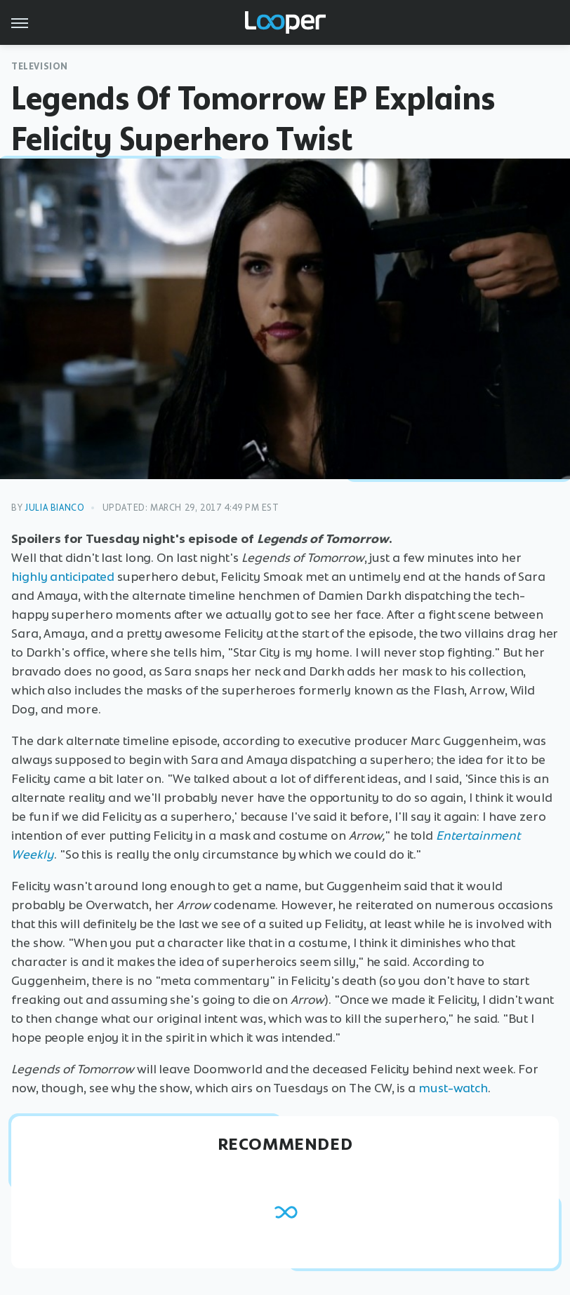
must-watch (453, 1088)
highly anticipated (62, 576)
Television (39, 66)
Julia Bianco (54, 508)
